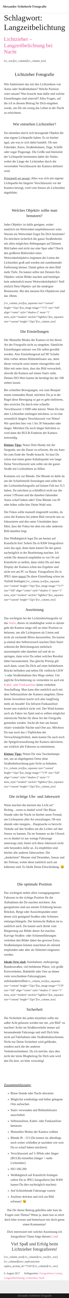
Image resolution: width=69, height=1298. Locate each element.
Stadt (41, 1278)
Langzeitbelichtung (14, 1278)
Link (54, 1236)
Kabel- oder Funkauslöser (20, 684)
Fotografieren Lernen (50, 1273)
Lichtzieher (32, 1278)
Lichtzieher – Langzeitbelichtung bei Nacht (28, 45)
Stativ (12, 623)
